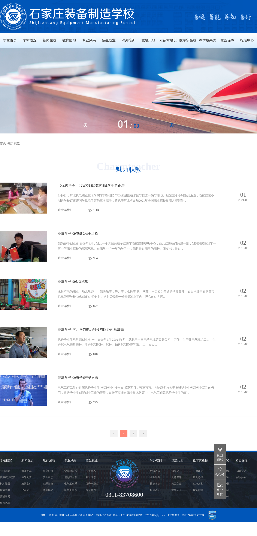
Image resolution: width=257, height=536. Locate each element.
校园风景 (5, 502)
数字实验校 (200, 460)
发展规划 (5, 490)
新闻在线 (27, 460)
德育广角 (48, 470)
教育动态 (48, 477)
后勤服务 (241, 477)
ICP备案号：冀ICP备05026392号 (186, 515)
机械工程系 (70, 490)
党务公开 (176, 490)
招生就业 (92, 460)
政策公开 (26, 490)
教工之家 (176, 483)
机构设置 (5, 483)
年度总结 (198, 477)
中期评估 (198, 470)
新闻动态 (26, 470)
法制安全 (241, 470)
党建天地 (177, 460)
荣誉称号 (5, 496)
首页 (3, 143)
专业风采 (70, 460)
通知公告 (26, 477)
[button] (159, 125)
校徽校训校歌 (7, 477)
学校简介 (5, 470)
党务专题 (176, 477)
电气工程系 (70, 483)
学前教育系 (70, 470)
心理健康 (48, 483)
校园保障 (242, 460)
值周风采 (48, 490)
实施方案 (198, 483)
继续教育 (155, 470)
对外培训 (156, 460)
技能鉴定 (155, 483)
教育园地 (49, 460)
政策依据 (198, 490)
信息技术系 (70, 477)
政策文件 (26, 483)
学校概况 (6, 460)
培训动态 (155, 490)
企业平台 (155, 477)
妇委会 (175, 470)
